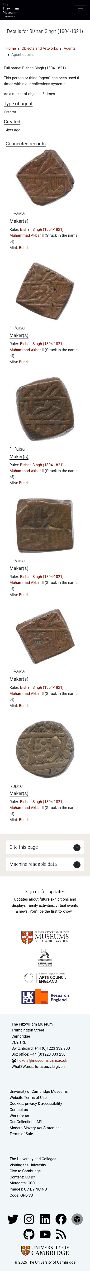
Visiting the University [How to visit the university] (28, 1165)
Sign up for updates (45, 891)
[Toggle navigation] (80, 10)
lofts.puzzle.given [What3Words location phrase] (50, 1066)
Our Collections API (26, 1122)
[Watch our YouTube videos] (46, 1234)
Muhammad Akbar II (27, 235)
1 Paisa (17, 213)
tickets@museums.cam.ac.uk (42, 1060)
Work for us (19, 1116)
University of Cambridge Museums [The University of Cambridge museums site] (39, 1091)
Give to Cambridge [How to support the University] (25, 1171)
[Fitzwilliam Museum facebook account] (46, 1219)
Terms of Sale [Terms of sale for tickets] (21, 1134)
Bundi (24, 247)
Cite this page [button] (23, 847)
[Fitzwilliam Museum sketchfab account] (77, 1219)
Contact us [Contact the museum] (19, 1109)
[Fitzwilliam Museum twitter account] (13, 1219)
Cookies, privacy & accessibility (36, 1103)
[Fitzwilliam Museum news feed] (61, 1234)
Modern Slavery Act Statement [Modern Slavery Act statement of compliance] (35, 1128)
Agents (70, 48)
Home (11, 48)
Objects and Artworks (40, 48)
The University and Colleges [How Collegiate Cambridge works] (33, 1159)
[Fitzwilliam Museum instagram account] (29, 1219)
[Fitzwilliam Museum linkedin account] (61, 1219)
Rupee (16, 786)
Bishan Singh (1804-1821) (42, 229)
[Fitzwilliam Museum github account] (29, 1234)
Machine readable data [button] (33, 864)
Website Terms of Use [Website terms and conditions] (28, 1097)
